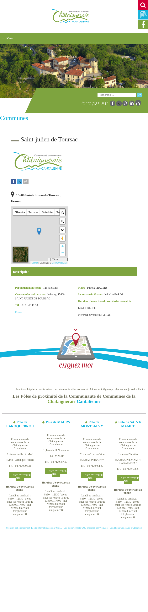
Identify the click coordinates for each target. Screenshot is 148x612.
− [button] (62, 253)
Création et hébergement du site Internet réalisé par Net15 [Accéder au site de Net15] (34, 528)
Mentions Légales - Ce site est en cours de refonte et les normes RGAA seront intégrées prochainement (72, 389)
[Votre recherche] (117, 95)
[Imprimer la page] (26, 181)
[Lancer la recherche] (139, 95)
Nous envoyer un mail (22, 476)
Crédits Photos (137, 389)
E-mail (18, 312)
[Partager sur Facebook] (13, 181)
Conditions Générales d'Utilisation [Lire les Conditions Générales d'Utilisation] (126, 528)
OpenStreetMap (59, 263)
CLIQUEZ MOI (76, 349)
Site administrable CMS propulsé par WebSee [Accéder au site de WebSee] (86, 528)
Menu (10, 38)
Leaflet (34, 263)
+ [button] (62, 247)
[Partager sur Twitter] (19, 181)
